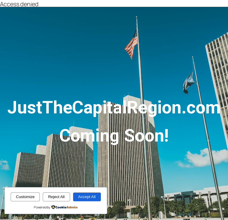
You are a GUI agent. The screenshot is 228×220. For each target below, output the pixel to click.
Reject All (56, 197)
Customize (25, 197)
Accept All (87, 197)
